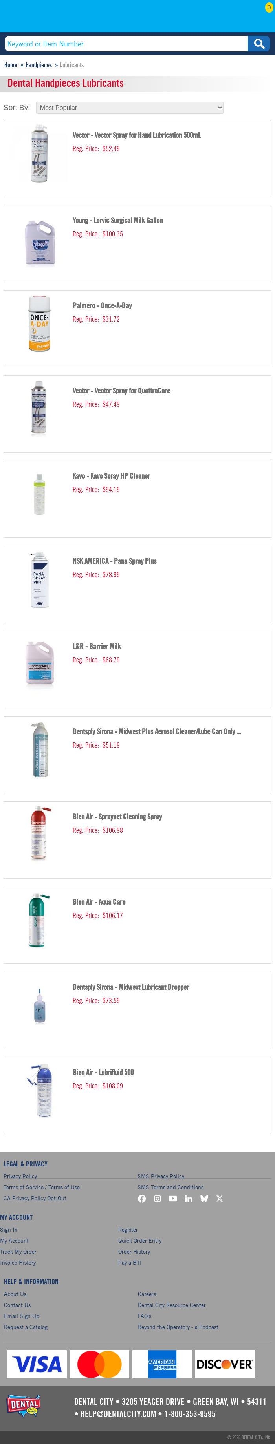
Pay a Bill (129, 1262)
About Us (15, 1293)
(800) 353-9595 (55, 18)
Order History (134, 1251)
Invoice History (18, 1262)
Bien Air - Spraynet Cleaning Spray (117, 817)
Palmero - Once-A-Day (102, 306)
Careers (147, 1293)
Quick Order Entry (139, 1240)
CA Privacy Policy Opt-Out (35, 1198)
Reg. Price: (86, 148)
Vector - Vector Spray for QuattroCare (121, 391)
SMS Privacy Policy (161, 1176)
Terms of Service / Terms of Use (42, 1187)
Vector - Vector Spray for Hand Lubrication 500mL (137, 135)
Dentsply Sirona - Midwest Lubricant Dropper (131, 987)
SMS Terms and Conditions (171, 1187)
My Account (220, 18)
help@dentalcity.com (118, 1414)
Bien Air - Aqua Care (99, 902)
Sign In (9, 1229)
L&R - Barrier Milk (97, 647)
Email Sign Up (21, 1315)
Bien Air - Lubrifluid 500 (103, 1073)
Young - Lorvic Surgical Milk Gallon (118, 221)
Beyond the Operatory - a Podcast (178, 1326)
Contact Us (17, 1304)
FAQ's (144, 1315)
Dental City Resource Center (172, 1304)
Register (128, 1229)
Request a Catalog (26, 1326)
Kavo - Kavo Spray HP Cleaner (111, 476)
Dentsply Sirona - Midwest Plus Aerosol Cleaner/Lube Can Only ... (157, 732)
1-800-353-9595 (190, 1414)
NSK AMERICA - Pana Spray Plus (114, 561)
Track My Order (18, 1251)
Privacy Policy (20, 1176)
